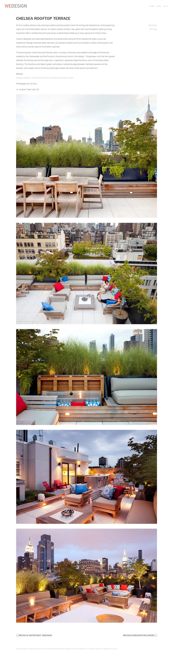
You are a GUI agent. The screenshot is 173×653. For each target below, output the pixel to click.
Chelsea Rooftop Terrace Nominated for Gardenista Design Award (44, 77)
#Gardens (152, 25)
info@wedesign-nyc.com (109, 649)
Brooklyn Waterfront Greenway (35, 635)
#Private (153, 29)
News (165, 6)
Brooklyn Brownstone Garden (139, 635)
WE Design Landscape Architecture (32, 649)
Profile (151, 6)
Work (159, 6)
